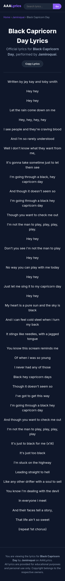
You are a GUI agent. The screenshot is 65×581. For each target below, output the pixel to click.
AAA (12, 6)
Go (57, 6)
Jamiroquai (18, 17)
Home (6, 17)
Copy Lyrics (32, 63)
